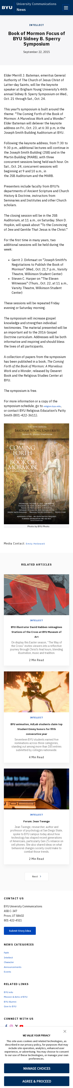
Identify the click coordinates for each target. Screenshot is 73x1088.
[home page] (7, 8)
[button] (64, 1031)
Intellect (36, 25)
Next (36, 886)
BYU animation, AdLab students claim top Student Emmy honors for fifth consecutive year (37, 736)
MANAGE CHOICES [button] (36, 1068)
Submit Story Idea (24, 941)
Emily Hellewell (36, 543)
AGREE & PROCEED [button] (36, 1081)
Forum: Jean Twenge (36, 830)
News (21, 9)
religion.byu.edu (55, 406)
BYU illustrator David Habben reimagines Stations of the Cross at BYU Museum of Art (36, 634)
